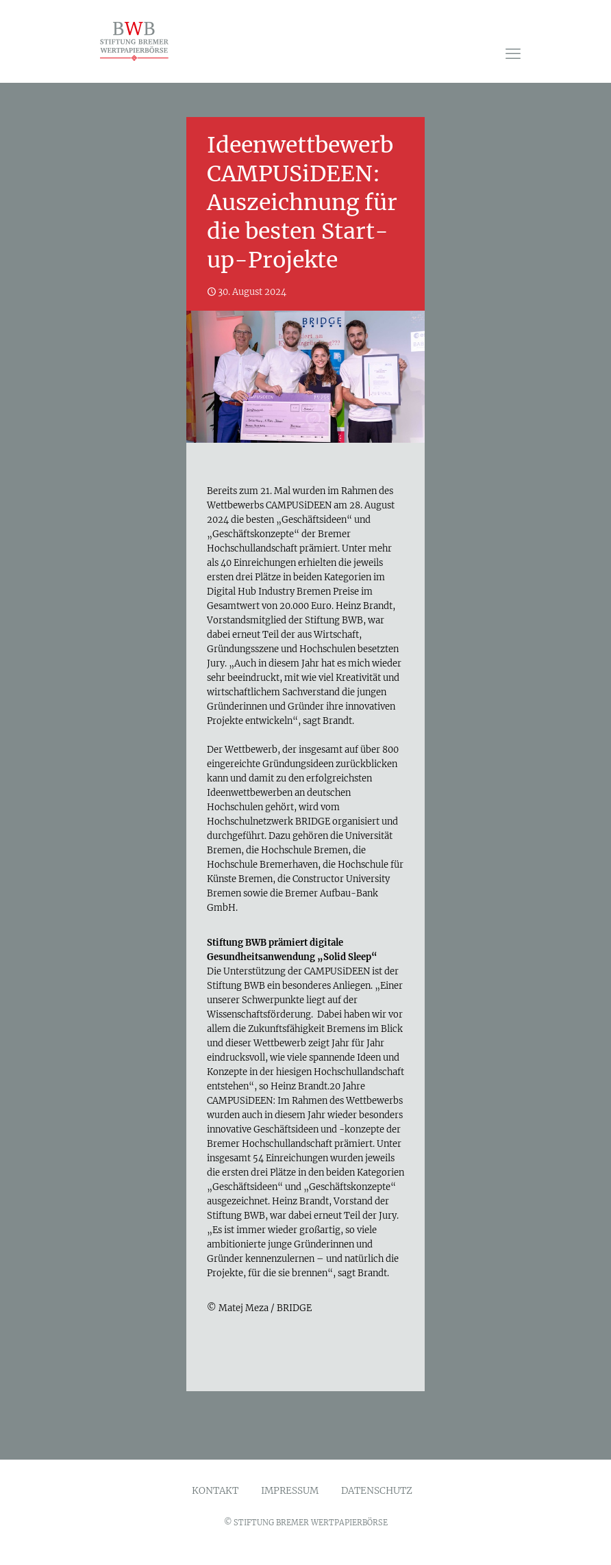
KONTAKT (215, 1491)
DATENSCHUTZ (376, 1491)
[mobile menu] (513, 53)
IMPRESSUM (290, 1491)
